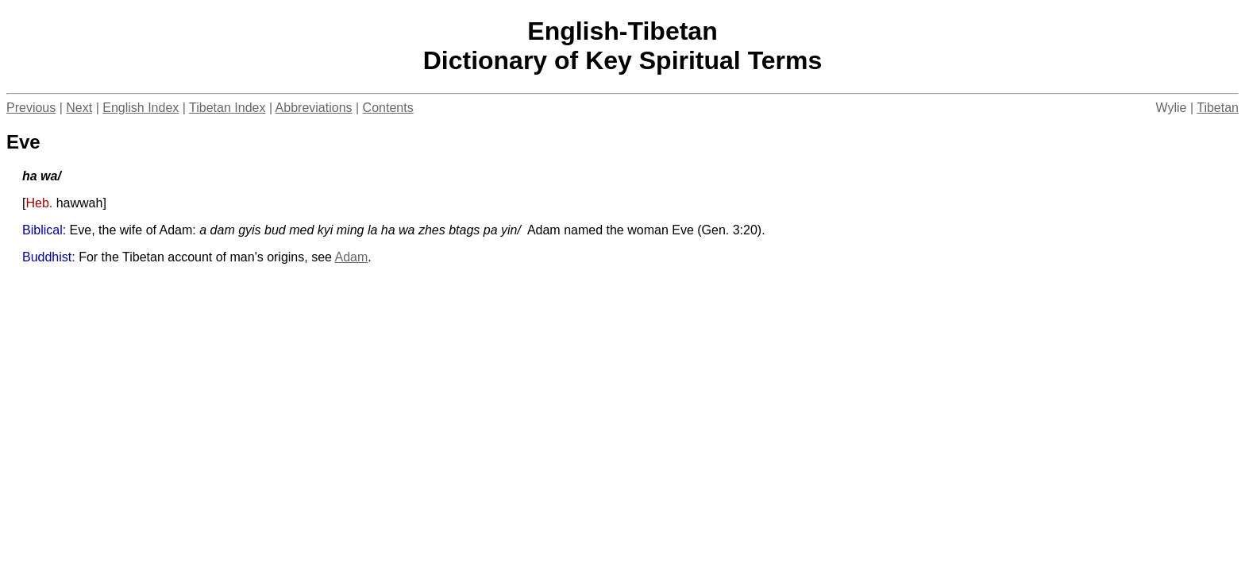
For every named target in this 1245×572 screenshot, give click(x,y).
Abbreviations (314, 107)
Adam (351, 257)
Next (79, 107)
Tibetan (1218, 107)
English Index (140, 107)
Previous (31, 107)
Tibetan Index (227, 107)
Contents (388, 107)
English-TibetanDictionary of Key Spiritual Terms (623, 46)
